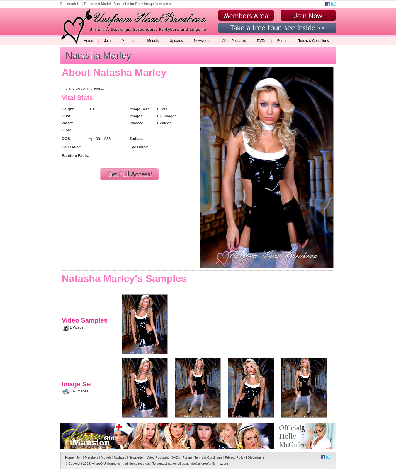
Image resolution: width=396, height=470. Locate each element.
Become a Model (97, 4)
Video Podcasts (234, 41)
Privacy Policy (235, 457)
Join (107, 41)
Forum (282, 41)
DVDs (261, 41)
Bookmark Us (70, 4)
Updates (176, 41)
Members (129, 41)
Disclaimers (256, 457)
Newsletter (202, 41)
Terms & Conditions (313, 41)
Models (153, 41)
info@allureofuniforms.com (209, 463)
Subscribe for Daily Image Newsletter (142, 4)
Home (88, 41)
